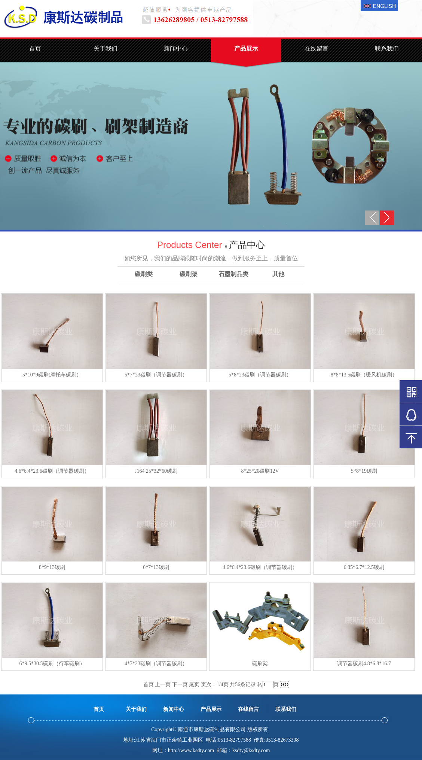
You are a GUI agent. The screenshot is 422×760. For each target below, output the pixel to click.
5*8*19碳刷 (364, 471)
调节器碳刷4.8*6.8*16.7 (364, 663)
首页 (35, 48)
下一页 (180, 684)
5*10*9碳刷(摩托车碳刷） (52, 375)
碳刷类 (144, 274)
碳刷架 (189, 274)
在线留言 (316, 48)
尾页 (194, 684)
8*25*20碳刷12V (260, 471)
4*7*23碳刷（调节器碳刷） (156, 663)
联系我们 (387, 48)
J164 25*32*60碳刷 (156, 471)
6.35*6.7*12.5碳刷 (364, 567)
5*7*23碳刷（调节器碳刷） (156, 375)
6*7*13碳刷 (156, 567)
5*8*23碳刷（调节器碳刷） (260, 375)
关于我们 (105, 48)
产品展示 (246, 48)
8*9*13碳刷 (52, 567)
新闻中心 (176, 48)
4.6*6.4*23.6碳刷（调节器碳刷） (52, 471)
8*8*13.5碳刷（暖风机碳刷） (364, 375)
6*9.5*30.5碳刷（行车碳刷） (52, 663)
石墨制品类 (233, 274)
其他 (278, 274)
